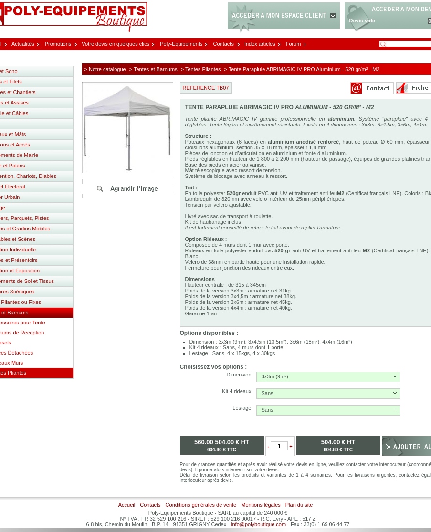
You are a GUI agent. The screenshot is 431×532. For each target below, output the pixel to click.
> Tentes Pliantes (201, 69)
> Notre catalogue (105, 69)
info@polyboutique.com (258, 524)
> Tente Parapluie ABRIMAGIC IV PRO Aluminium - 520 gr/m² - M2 (302, 69)
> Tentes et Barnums (153, 69)
